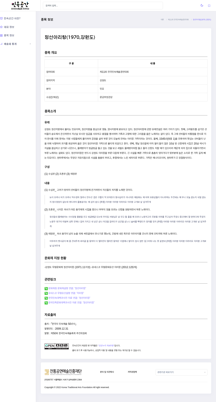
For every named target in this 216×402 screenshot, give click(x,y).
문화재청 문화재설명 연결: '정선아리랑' (72, 293)
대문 (162, 19)
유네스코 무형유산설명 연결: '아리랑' (70, 297)
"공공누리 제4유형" (110, 350)
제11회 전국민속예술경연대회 (178, 19)
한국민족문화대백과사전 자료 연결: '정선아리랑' (76, 307)
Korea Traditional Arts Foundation (81, 392)
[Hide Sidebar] (46, 5)
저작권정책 (134, 376)
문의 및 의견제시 (110, 376)
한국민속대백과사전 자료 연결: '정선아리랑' (74, 302)
